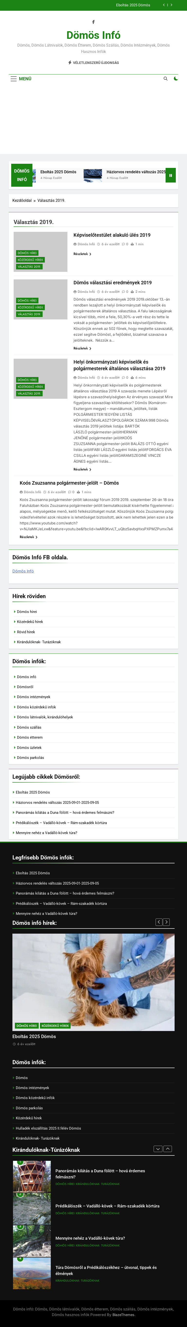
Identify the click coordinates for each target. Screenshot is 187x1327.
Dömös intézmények (33, 697)
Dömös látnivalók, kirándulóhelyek (45, 717)
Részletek (82, 253)
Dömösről (25, 687)
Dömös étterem (30, 737)
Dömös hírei (27, 253)
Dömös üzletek (29, 747)
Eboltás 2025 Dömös (133, 5)
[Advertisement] (93, 120)
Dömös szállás (29, 727)
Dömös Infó (86, 244)
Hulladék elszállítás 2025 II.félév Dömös (48, 1128)
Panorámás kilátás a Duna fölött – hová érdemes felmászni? (65, 812)
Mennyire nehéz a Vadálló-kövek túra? (46, 833)
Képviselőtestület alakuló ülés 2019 (112, 235)
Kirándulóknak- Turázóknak (39, 642)
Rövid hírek (26, 632)
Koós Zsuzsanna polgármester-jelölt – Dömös (69, 483)
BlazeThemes (123, 1315)
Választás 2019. (29, 267)
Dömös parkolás (30, 757)
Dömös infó (93, 35)
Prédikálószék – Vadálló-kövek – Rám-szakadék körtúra (61, 823)
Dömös (22, 1078)
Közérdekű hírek (30, 260)
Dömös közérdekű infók (36, 707)
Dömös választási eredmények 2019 (113, 283)
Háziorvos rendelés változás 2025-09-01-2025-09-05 (57, 802)
